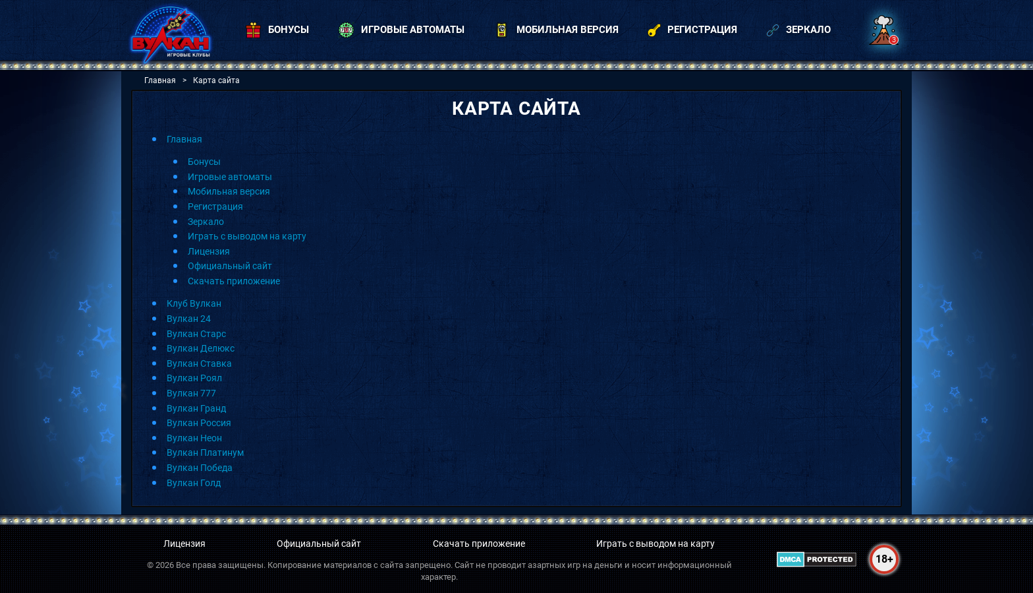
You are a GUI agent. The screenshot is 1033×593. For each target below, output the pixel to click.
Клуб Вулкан (194, 303)
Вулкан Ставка (199, 363)
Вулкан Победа (200, 467)
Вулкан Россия (199, 423)
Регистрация (215, 206)
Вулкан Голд (194, 483)
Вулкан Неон (194, 438)
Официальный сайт (230, 266)
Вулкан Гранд (196, 408)
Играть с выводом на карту (247, 236)
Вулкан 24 (189, 318)
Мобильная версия (229, 191)
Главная (184, 139)
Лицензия (209, 251)
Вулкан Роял (194, 378)
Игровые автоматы (230, 177)
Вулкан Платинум (205, 452)
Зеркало (206, 221)
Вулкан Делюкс (201, 348)
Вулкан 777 (191, 393)
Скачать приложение (234, 281)
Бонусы (204, 161)
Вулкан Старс (196, 333)
